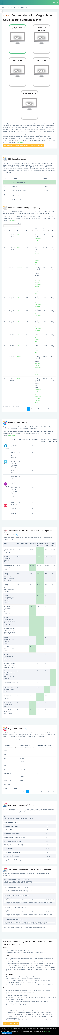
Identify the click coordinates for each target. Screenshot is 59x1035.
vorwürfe (19, 268)
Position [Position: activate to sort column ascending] (28, 231)
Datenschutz (47, 1031)
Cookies (10, 1028)
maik (18, 334)
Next (53, 409)
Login (55, 2)
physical (19, 247)
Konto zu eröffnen (21, 142)
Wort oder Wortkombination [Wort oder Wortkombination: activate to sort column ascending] (9, 746)
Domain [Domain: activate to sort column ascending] (11, 231)
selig (18, 297)
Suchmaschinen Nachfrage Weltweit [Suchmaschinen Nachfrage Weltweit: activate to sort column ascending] (26, 746)
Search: (12, 225)
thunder (19, 356)
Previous (23, 409)
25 (48, 409)
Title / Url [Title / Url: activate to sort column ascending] (36, 230)
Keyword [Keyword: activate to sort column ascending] (19, 231)
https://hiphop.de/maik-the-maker (38, 339)
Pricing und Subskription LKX (11, 1023)
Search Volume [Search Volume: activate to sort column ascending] (45, 230)
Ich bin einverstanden (6, 1033)
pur (18, 234)
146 (48, 791)
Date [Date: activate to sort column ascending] (52, 231)
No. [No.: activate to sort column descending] (5, 231)
